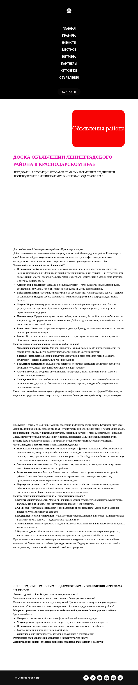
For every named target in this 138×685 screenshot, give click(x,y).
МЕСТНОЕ (69, 49)
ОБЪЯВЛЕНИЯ (69, 77)
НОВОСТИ (69, 42)
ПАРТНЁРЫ (69, 63)
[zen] (99, 678)
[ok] (86, 678)
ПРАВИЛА (69, 35)
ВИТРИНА (69, 56)
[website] (106, 678)
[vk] (93, 678)
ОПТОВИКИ (69, 70)
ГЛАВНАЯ (69, 28)
